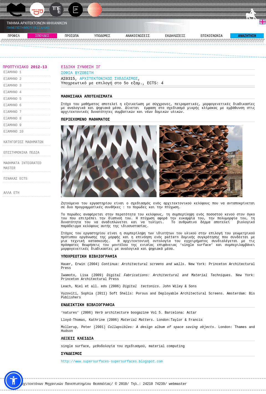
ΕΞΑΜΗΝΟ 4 (12, 92)
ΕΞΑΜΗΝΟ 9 (12, 125)
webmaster (178, 384)
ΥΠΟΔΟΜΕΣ (102, 36)
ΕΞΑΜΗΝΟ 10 (13, 132)
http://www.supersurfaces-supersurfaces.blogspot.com (112, 362)
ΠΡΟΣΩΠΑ (72, 36)
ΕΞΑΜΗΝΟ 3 (12, 86)
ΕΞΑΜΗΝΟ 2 (12, 79)
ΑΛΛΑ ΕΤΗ (11, 193)
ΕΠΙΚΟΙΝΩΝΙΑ (211, 36)
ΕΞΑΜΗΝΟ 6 (12, 105)
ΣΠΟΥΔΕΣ (42, 36)
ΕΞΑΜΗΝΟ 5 (12, 99)
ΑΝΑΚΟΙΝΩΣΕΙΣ (138, 36)
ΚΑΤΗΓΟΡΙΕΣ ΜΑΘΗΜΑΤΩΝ (23, 142)
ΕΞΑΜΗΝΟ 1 (12, 72)
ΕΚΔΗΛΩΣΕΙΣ (175, 36)
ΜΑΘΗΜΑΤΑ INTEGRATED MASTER (22, 165)
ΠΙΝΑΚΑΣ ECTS (15, 179)
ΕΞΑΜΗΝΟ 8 (12, 119)
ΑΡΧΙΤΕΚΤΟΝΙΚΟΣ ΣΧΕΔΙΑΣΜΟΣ (109, 79)
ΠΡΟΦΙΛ (14, 36)
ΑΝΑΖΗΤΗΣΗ (247, 36)
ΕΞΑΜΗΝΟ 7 (12, 112)
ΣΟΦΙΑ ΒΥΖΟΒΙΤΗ (77, 73)
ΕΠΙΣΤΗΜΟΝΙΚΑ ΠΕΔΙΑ (21, 153)
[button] (14, 380)
